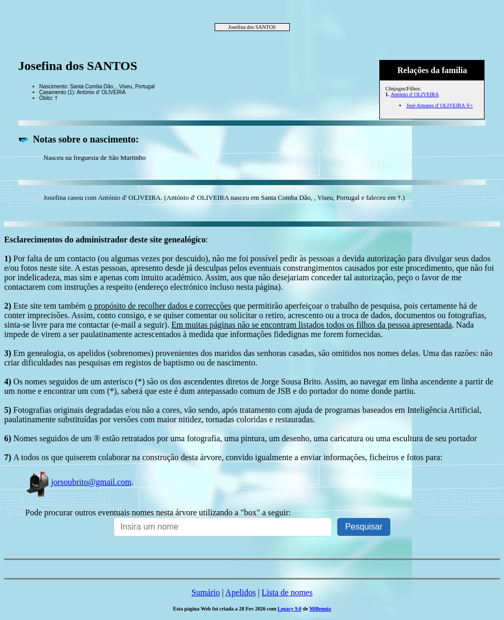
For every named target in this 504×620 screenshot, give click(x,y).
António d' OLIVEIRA (414, 94)
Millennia (320, 609)
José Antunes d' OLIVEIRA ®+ (439, 105)
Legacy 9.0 (290, 609)
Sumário (205, 592)
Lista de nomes (287, 592)
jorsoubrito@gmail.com (78, 481)
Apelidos (240, 592)
